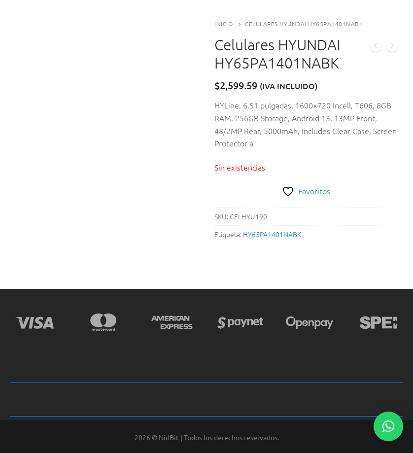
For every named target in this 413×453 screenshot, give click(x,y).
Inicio (223, 24)
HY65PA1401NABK (272, 234)
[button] (388, 426)
